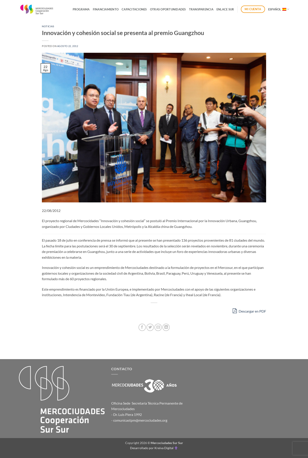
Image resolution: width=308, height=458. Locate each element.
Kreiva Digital (165, 448)
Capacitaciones (134, 9)
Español (278, 9)
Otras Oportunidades (168, 9)
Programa (81, 9)
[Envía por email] (158, 327)
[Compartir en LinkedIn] (166, 327)
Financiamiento (106, 9)
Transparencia (201, 9)
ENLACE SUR (225, 9)
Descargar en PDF (249, 311)
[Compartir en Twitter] (150, 327)
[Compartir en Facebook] (142, 327)
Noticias (48, 26)
